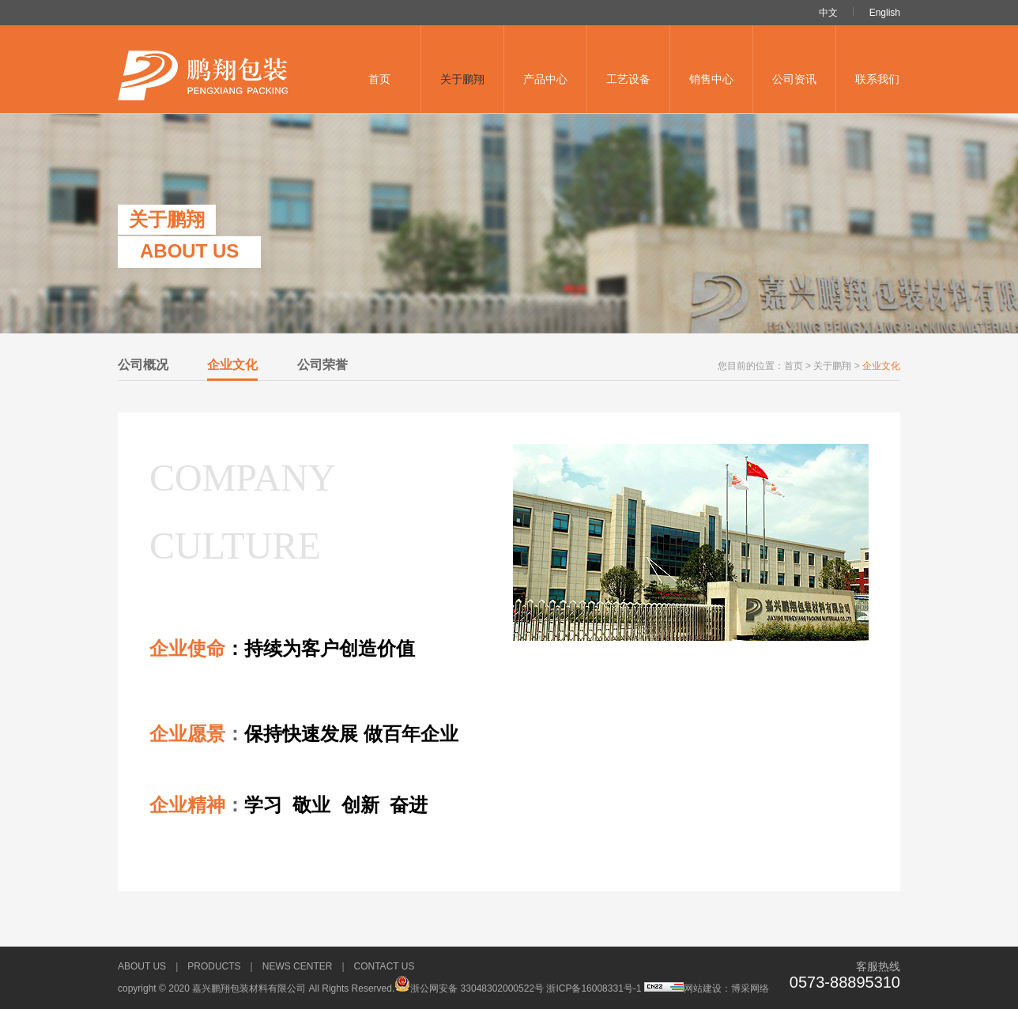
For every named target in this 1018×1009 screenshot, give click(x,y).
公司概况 (143, 364)
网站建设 (703, 988)
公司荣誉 (322, 364)
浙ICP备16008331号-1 (594, 988)
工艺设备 (628, 79)
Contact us (384, 966)
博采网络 (750, 988)
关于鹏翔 (462, 79)
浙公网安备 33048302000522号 (469, 988)
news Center (297, 966)
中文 (828, 12)
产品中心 (545, 79)
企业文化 (232, 364)
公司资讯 (794, 79)
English (884, 12)
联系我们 (877, 79)
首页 (379, 79)
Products (213, 966)
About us (142, 966)
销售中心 (711, 79)
